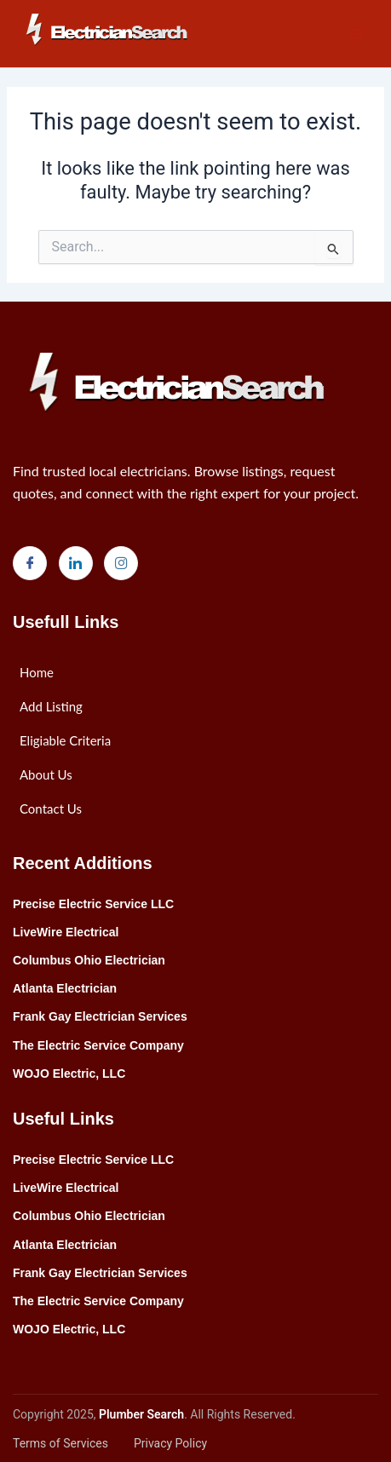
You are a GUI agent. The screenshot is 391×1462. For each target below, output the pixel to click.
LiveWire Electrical (65, 932)
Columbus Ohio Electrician (89, 960)
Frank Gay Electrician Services (100, 1016)
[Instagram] (121, 563)
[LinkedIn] (76, 563)
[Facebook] (30, 563)
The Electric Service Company (98, 1045)
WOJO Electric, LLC (69, 1073)
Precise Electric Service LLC (93, 904)
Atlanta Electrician (65, 988)
